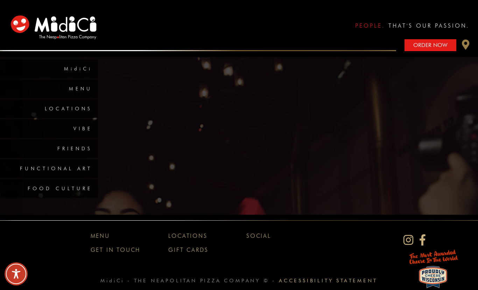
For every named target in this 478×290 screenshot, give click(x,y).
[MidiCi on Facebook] (423, 240)
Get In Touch (116, 250)
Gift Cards (188, 250)
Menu (80, 88)
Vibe (82, 128)
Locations (68, 108)
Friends (74, 148)
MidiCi (78, 68)
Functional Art (56, 168)
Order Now (430, 45)
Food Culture (60, 188)
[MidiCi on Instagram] (408, 240)
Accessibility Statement (328, 280)
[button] (466, 46)
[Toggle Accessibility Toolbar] (16, 274)
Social (258, 236)
